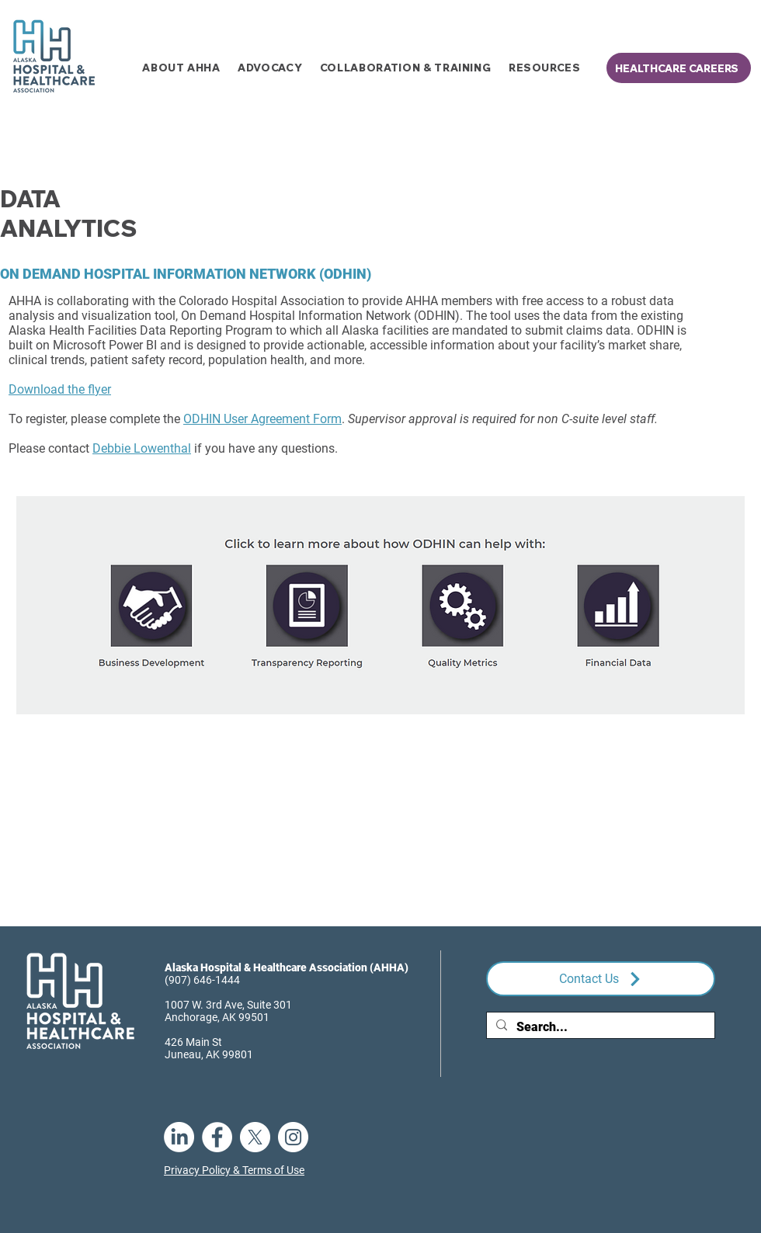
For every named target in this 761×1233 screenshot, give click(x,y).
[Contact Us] (600, 978)
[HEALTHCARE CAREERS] (678, 68)
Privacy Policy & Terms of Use (234, 1170)
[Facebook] (217, 1137)
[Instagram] (293, 1137)
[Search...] (599, 1027)
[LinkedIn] (179, 1137)
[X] (255, 1137)
